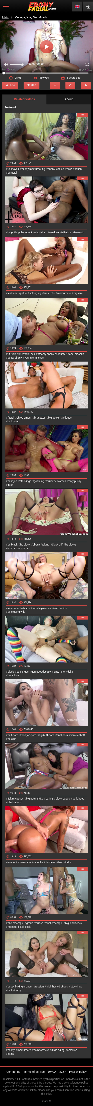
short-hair (40, 232)
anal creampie (54, 923)
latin (68, 862)
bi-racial (12, 172)
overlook (54, 232)
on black (12, 544)
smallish (72, 1050)
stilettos (66, 232)
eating (49, 798)
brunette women (56, 481)
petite (23, 293)
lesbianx (12, 293)
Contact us (13, 1071)
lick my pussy (15, 798)
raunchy (38, 862)
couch (78, 169)
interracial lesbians (18, 608)
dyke (70, 671)
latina (10, 1053)
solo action (60, 608)
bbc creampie (15, 923)
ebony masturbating (33, 169)
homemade (24, 862)
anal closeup (76, 354)
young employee (34, 357)
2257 (63, 1071)
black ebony (14, 802)
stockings (25, 481)
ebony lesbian (56, 169)
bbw (69, 169)
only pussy (75, 481)
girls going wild (16, 611)
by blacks (70, 544)
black (10, 671)
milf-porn (12, 735)
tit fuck (11, 354)
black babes (63, 798)
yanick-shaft (78, 735)
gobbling (39, 481)
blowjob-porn (28, 735)
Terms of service (34, 1071)
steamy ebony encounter (51, 354)
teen (60, 862)
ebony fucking (41, 544)
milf (9, 990)
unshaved (13, 169)
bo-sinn (11, 738)
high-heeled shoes (57, 986)
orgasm (78, 293)
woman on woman (18, 548)
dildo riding (57, 1050)
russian (39, 986)
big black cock (73, 923)
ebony (11, 1050)
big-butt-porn (46, 735)
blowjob (79, 232)
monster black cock (19, 926)
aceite (11, 862)
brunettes (39, 417)
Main (5, 17)
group (29, 923)
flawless (50, 862)
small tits (49, 293)
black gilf (57, 544)
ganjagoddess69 (41, 671)
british (39, 923)
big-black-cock (23, 232)
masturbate (64, 293)
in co (10, 484)
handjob (12, 481)
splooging (35, 293)
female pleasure (41, 608)
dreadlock (13, 675)
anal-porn (62, 735)
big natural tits (34, 798)
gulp (10, 232)
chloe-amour (24, 417)
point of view (41, 1050)
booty (18, 990)
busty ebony (14, 357)
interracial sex (27, 354)
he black (25, 544)
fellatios (67, 417)
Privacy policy (78, 1071)
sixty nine (59, 671)
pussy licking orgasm (19, 986)
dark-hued (13, 421)
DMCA (52, 1071)
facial (10, 417)
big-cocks (54, 417)
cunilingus (22, 671)
